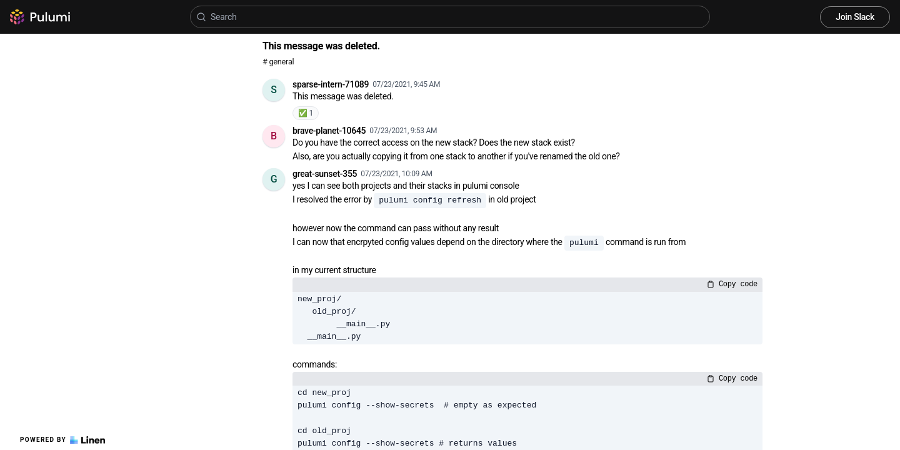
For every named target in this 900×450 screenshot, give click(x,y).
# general (278, 61)
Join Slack (855, 17)
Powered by (62, 440)
